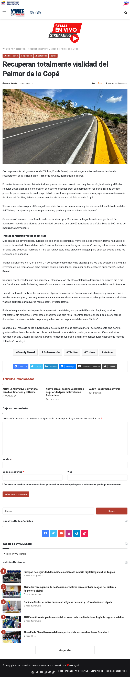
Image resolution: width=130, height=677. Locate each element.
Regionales (26, 56)
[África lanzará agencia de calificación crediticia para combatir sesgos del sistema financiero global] (12, 592)
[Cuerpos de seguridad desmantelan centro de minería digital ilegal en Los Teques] (12, 576)
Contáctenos (97, 671)
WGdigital (74, 665)
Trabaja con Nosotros (116, 671)
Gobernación (52, 352)
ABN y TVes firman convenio (104, 389)
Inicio (6, 49)
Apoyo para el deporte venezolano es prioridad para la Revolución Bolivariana (65, 392)
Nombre (7, 459)
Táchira (73, 352)
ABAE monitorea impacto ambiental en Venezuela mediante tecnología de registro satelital (74, 617)
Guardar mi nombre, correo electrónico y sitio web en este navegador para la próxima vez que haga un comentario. (63, 484)
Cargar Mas (65, 650)
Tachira (53, 56)
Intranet (69, 671)
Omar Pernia (11, 83)
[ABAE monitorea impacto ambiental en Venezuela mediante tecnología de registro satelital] (12, 622)
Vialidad (108, 352)
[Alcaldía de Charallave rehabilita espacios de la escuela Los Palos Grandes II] (12, 637)
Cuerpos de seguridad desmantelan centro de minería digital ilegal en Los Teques (69, 572)
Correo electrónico (13, 472)
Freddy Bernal (26, 352)
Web (70, 472)
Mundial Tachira (11, 56)
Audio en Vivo (81, 671)
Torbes (90, 352)
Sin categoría (18, 49)
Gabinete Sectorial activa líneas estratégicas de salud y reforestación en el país (68, 602)
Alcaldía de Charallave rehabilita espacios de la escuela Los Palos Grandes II (66, 632)
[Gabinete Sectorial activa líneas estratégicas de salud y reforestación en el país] (12, 607)
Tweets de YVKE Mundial (15, 554)
